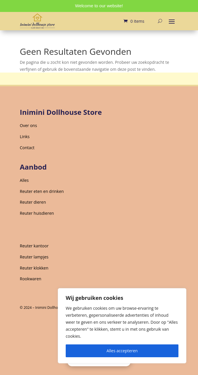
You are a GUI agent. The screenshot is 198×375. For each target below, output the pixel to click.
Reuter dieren (33, 202)
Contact (27, 147)
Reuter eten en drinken (42, 191)
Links (24, 136)
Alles (24, 180)
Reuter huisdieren (37, 213)
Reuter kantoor (34, 246)
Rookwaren (30, 278)
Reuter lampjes (34, 257)
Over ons (28, 125)
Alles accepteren (122, 350)
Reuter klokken (34, 268)
